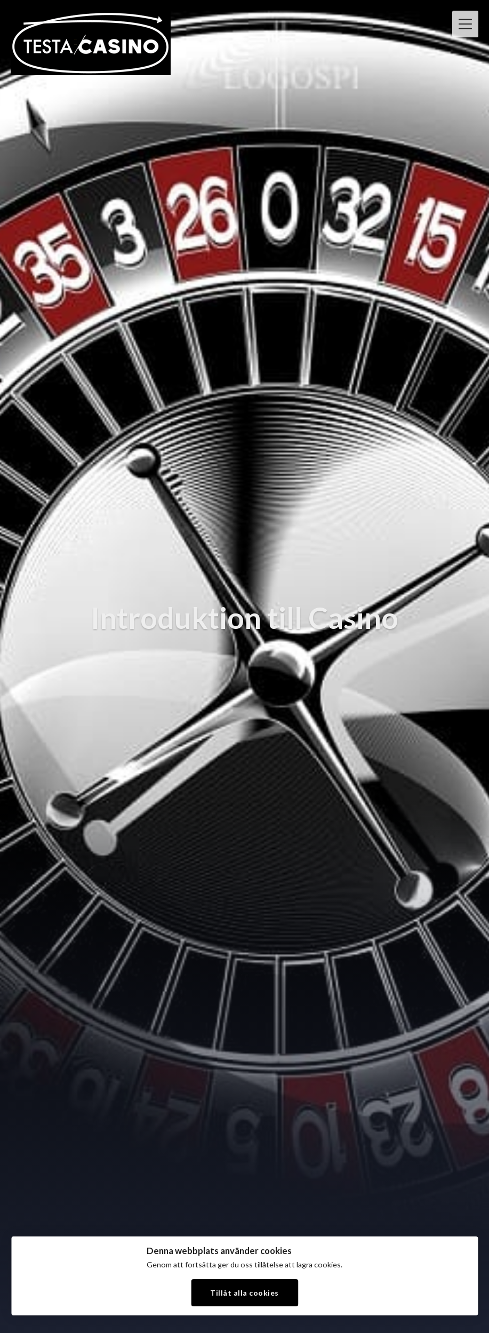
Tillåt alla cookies (244, 1292)
